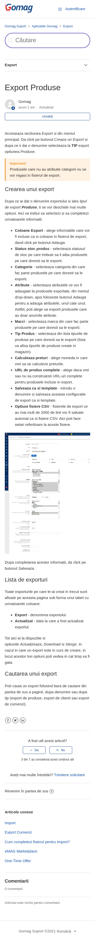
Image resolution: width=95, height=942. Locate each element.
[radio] (34, 750)
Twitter (15, 720)
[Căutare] (47, 40)
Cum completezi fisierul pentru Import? (37, 842)
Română (64, 931)
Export (68, 26)
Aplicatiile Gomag (44, 26)
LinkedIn (23, 720)
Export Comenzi (18, 832)
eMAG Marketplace (21, 851)
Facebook (8, 720)
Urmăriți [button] (47, 116)
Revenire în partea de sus (29, 791)
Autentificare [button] (75, 9)
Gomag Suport (15, 26)
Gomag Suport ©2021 (37, 931)
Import (10, 823)
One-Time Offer (18, 861)
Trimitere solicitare (69, 775)
